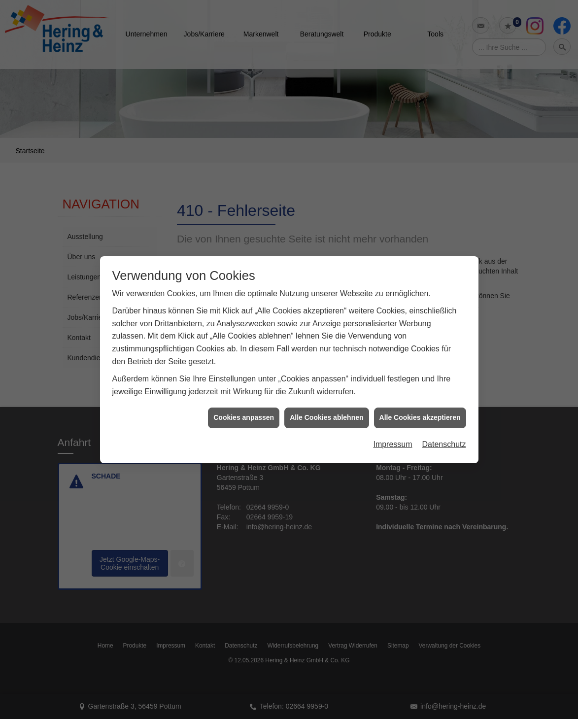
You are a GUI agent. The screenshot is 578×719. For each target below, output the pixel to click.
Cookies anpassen (243, 407)
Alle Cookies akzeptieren (420, 407)
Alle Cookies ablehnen (326, 407)
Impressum (392, 434)
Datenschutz (444, 434)
